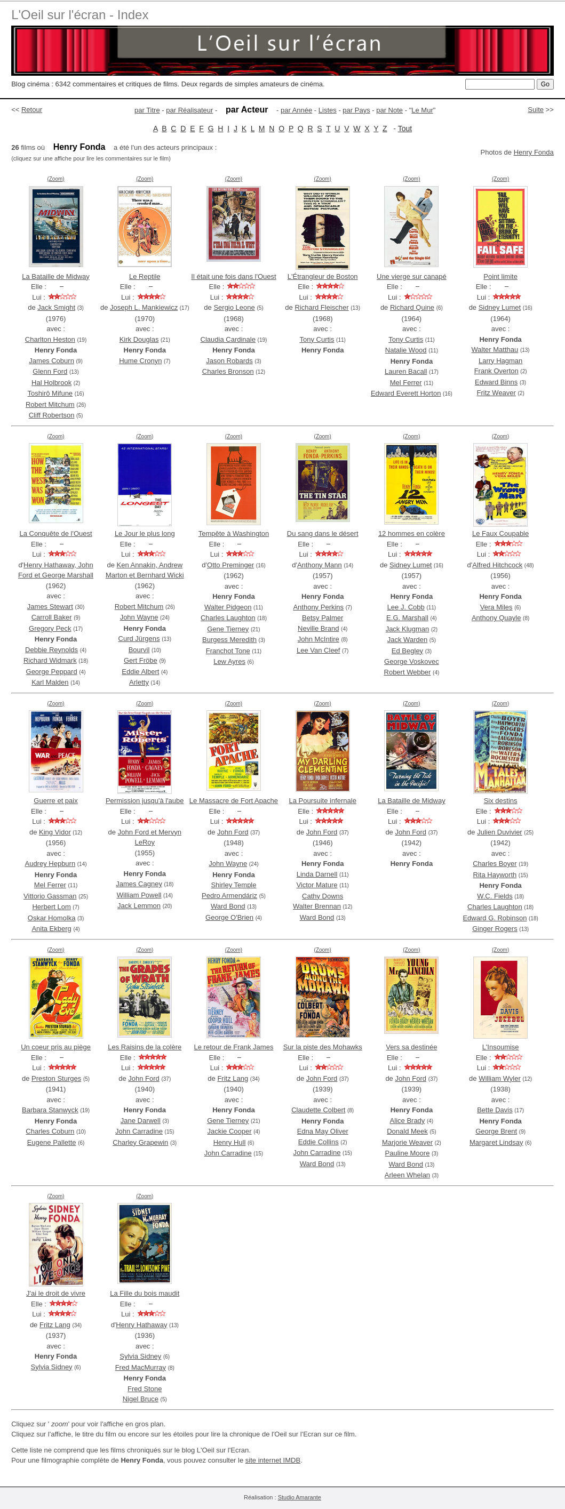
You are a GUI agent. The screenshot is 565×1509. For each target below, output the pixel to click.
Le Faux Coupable (500, 533)
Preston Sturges (56, 1078)
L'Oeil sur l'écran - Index (79, 14)
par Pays (356, 110)
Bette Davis (494, 1110)
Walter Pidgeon (227, 607)
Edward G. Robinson (495, 918)
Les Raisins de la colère (144, 1047)
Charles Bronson (228, 371)
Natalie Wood (406, 350)
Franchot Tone (228, 651)
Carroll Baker (51, 617)
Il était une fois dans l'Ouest (233, 276)
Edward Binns (496, 382)
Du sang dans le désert (323, 533)
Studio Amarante (299, 1497)
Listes (328, 110)
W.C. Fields (494, 896)
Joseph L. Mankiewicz (144, 307)
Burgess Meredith (229, 640)
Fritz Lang (232, 1078)
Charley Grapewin (140, 1142)
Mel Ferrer (406, 383)
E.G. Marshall (407, 618)
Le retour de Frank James (234, 1047)
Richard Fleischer (321, 307)
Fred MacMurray (140, 1367)
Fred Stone (145, 1389)
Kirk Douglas (139, 339)
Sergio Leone (233, 307)
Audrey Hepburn (50, 864)
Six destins (501, 801)
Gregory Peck (50, 628)
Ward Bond (228, 906)
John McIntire (318, 639)
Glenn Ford (50, 371)
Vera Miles (496, 607)
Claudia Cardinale (228, 339)
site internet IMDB (272, 1460)
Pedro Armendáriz (229, 896)
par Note (389, 110)
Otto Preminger (230, 565)
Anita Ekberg (51, 929)
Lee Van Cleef (318, 650)
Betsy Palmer (322, 618)
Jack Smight (56, 307)
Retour (31, 110)
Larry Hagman (500, 361)
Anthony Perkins (318, 607)
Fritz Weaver (495, 393)
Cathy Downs (322, 896)
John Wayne (139, 617)
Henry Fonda (534, 152)
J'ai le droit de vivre (55, 1293)
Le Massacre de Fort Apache (233, 801)
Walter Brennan (317, 906)
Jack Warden (407, 640)
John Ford (233, 832)
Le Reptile (145, 276)
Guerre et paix (55, 801)
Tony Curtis (316, 339)
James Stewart (50, 607)
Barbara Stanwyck (50, 1110)
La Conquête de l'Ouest (55, 533)
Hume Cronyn (140, 361)
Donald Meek (407, 1131)
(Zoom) (55, 179)
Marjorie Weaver (407, 1142)
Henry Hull (229, 1142)
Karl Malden (49, 682)
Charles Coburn (50, 1131)
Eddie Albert (140, 672)
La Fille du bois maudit (144, 1293)
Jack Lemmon (139, 906)
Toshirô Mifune (50, 393)
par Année (296, 110)
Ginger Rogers (495, 929)
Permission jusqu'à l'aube (145, 801)
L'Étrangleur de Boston (323, 276)
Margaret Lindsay (496, 1142)
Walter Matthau (495, 350)
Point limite (500, 276)
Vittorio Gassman (49, 896)
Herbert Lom (51, 907)
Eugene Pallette (51, 1142)
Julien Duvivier (499, 832)
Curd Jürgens (139, 639)
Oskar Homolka (52, 918)
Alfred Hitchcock (497, 565)
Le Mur (422, 110)
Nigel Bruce (140, 1399)
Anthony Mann (319, 565)
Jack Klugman (407, 629)
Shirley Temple (233, 885)
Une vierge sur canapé (412, 276)
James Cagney (139, 884)
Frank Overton (496, 371)
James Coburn (51, 361)
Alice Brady (407, 1121)
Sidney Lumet (500, 307)
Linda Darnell (317, 874)
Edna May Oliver (322, 1131)
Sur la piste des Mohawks (322, 1047)
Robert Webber (407, 672)
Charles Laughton (228, 618)
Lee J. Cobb (406, 607)
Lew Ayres (229, 661)
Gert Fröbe (140, 660)
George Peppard (51, 672)
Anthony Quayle (496, 618)
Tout (405, 128)
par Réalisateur (189, 110)
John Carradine (139, 1131)
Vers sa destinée (411, 1047)
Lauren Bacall (406, 371)
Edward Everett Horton (406, 393)
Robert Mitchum (50, 404)
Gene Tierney (228, 629)
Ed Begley (407, 651)
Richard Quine (412, 307)
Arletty (139, 682)
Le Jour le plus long (145, 533)
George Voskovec (411, 661)
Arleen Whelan (407, 1175)
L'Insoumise (500, 1047)
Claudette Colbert (318, 1110)
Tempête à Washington (233, 533)
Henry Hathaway (141, 1325)
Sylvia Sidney (52, 1367)
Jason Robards (229, 361)
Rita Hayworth (495, 875)
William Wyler (500, 1078)
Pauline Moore (407, 1153)
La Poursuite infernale (322, 801)
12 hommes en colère (411, 533)
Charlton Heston (50, 339)
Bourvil (139, 650)
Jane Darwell (141, 1121)
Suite (536, 110)
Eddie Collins (318, 1142)
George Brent (496, 1131)
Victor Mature (316, 885)
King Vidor (55, 832)
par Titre (147, 110)
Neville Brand (318, 628)
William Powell (139, 895)
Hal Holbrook (51, 383)
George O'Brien (229, 917)
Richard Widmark (50, 660)
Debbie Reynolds (51, 650)
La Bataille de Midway (55, 276)
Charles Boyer (494, 864)
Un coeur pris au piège (56, 1047)
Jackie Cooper (229, 1131)
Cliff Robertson (52, 415)
